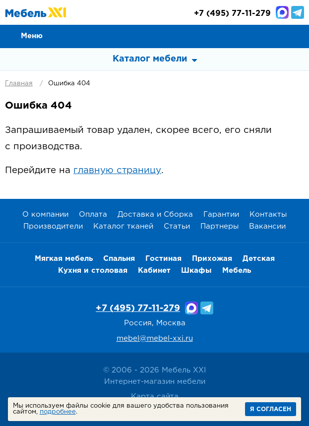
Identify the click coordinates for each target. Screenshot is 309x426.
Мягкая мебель (64, 258)
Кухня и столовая (92, 270)
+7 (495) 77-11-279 (138, 308)
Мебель (236, 270)
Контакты (268, 214)
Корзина (297, 35)
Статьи (177, 226)
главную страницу (117, 170)
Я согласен (270, 409)
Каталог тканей (123, 226)
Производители (53, 226)
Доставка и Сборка (155, 214)
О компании (45, 214)
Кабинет (154, 270)
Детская (259, 258)
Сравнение (252, 35)
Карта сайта (155, 396)
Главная (19, 83)
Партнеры (219, 226)
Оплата (93, 214)
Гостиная (163, 258)
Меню (32, 36)
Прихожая (212, 258)
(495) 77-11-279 (232, 13)
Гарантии (221, 214)
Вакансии (267, 226)
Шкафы (196, 270)
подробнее (58, 412)
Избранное (274, 35)
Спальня (119, 258)
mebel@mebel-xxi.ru (155, 338)
